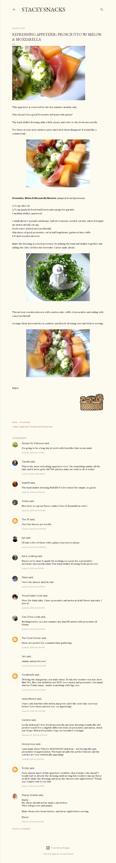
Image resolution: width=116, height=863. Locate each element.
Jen (24, 656)
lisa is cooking (29, 556)
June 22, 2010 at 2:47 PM (33, 586)
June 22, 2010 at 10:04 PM (34, 666)
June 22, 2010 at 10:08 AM (34, 547)
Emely (25, 768)
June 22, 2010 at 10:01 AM (33, 510)
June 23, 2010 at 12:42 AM (33, 690)
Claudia (26, 461)
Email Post (25, 422)
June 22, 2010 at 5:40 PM (33, 629)
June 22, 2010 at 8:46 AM (33, 474)
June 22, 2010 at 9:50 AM (33, 492)
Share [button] (14, 422)
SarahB (26, 482)
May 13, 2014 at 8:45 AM (33, 821)
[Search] (102, 9)
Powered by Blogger (58, 848)
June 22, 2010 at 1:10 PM (33, 568)
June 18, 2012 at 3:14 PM (33, 759)
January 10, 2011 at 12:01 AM (34, 735)
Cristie (25, 501)
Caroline (26, 720)
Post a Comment (21, 829)
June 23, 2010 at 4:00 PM (33, 711)
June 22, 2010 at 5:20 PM (33, 608)
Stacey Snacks (43, 9)
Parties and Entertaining (41, 426)
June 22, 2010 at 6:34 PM (33, 647)
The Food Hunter (31, 638)
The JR (25, 519)
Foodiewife (28, 674)
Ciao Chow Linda (31, 616)
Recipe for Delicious (33, 443)
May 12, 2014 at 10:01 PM (33, 786)
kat (23, 537)
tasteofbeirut (29, 698)
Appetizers (24, 426)
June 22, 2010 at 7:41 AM (33, 452)
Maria (25, 577)
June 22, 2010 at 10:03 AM (34, 529)
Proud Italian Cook (32, 595)
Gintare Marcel (66, 854)
